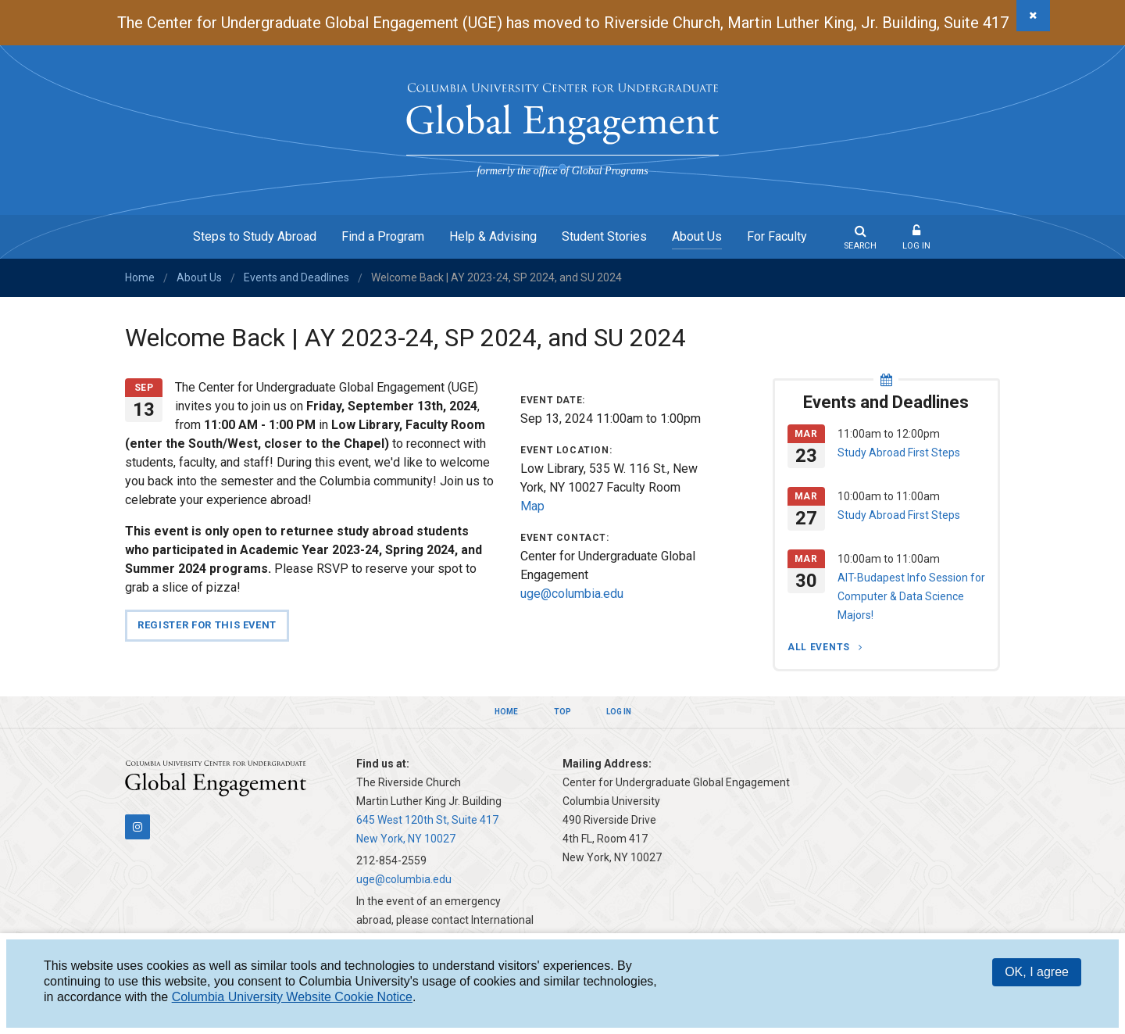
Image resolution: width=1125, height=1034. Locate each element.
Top (562, 711)
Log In (916, 246)
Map (532, 506)
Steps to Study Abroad (254, 236)
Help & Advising (493, 236)
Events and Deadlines (296, 277)
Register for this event (207, 625)
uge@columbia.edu (571, 593)
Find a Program (382, 236)
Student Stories (604, 236)
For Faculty (777, 236)
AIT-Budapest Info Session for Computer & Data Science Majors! (911, 596)
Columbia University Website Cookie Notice (292, 997)
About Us (697, 236)
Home (140, 277)
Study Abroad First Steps (899, 452)
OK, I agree (1037, 972)
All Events (820, 647)
